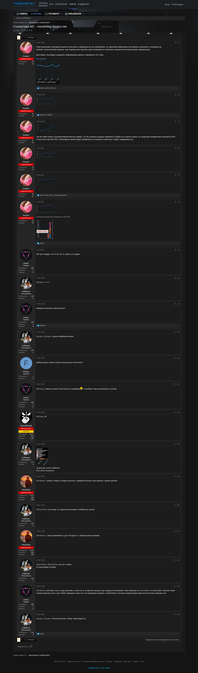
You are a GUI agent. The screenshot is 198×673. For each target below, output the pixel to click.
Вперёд (31, 37)
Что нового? (53, 14)
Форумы (37, 14)
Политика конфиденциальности (93, 661)
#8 (178, 278)
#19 (178, 586)
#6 (178, 202)
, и (53, 195)
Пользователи (74, 14)
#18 (178, 560)
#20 (178, 614)
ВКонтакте (127, 661)
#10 (178, 332)
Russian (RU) (60, 661)
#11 (178, 358)
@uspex (39, 282)
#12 (178, 384)
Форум (73, 4)
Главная (23, 14)
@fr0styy (40, 389)
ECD (51, 4)
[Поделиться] (175, 42)
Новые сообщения (23, 18)
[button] (61, 14)
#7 (178, 250)
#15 (178, 476)
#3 (178, 121)
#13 (178, 412)
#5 (178, 175)
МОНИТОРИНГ (61, 4)
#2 (178, 95)
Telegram (136, 661)
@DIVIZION (41, 509)
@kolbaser (40, 481)
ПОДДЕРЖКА (84, 4)
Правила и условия (74, 661)
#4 (178, 148)
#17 (178, 531)
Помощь (109, 661)
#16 (178, 505)
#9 (178, 304)
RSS (142, 661)
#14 (178, 444)
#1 (178, 42)
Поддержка (118, 661)
